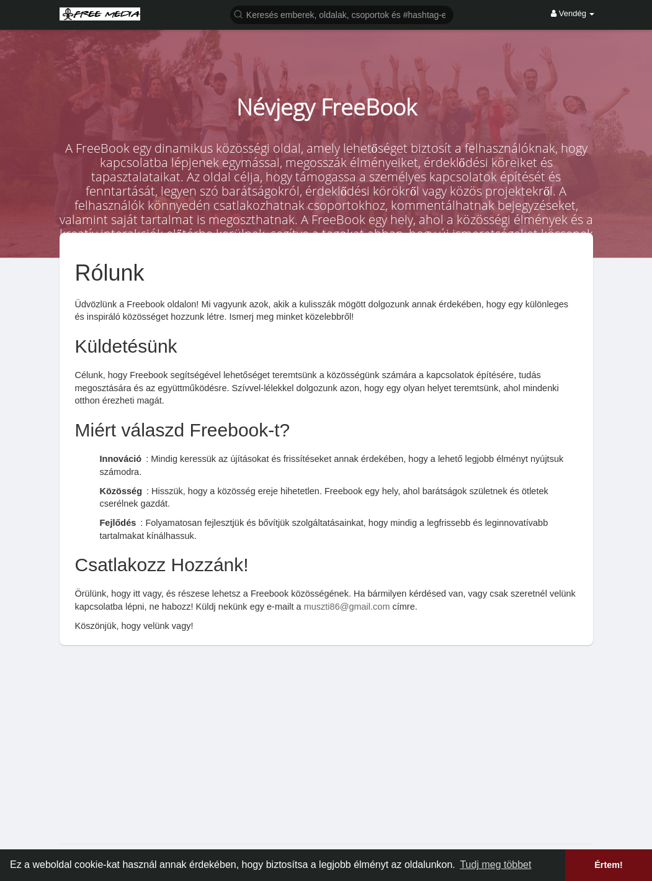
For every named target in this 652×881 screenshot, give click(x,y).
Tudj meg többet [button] (495, 864)
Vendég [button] (572, 13)
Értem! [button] (608, 865)
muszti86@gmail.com (347, 607)
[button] (342, 14)
